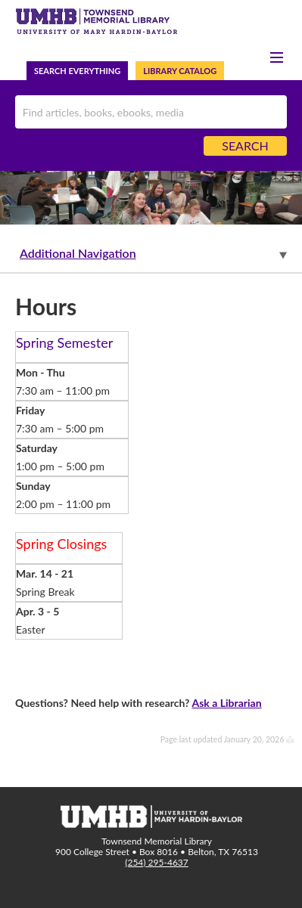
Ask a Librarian (226, 702)
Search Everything (77, 71)
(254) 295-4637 (156, 862)
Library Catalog (179, 71)
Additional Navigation (78, 253)
